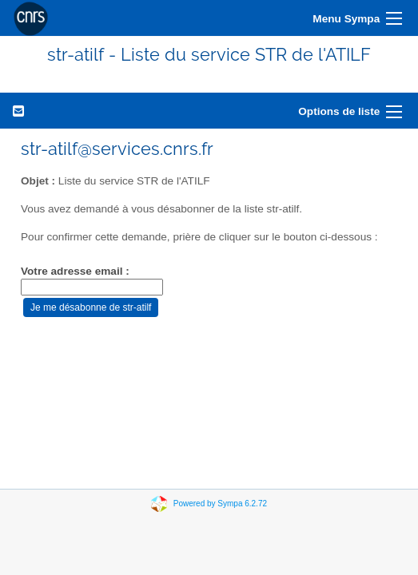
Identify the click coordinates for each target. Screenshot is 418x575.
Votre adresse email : (75, 271)
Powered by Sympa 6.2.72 (220, 503)
